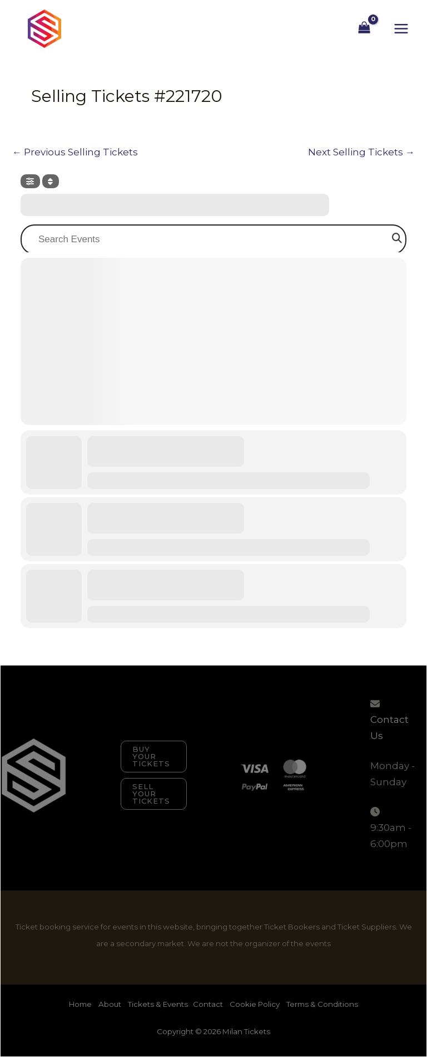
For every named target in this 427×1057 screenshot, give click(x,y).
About (110, 1004)
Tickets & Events (158, 1004)
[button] (154, 756)
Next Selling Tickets (361, 152)
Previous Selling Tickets (75, 152)
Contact (208, 1004)
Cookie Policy (255, 1004)
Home (81, 1004)
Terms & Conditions (322, 1004)
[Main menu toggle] (401, 28)
